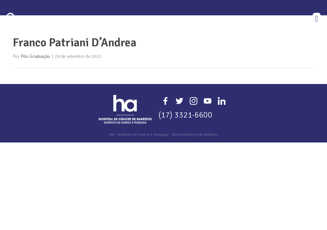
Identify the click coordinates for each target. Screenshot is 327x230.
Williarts (210, 163)
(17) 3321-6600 (185, 143)
